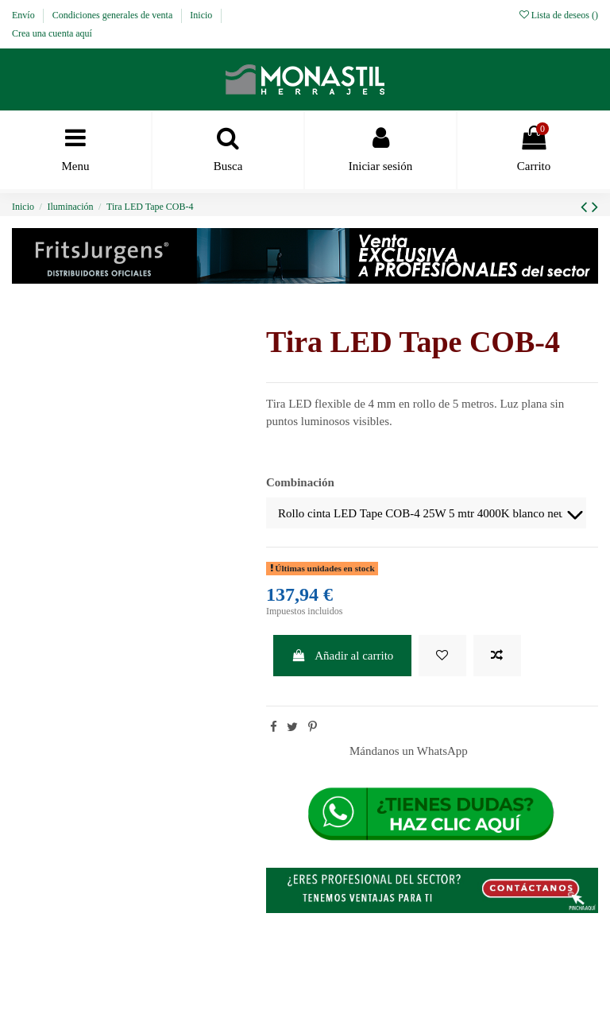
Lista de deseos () (558, 15)
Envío (24, 15)
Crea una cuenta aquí (52, 33)
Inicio (202, 15)
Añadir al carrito (342, 655)
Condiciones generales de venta (114, 15)
